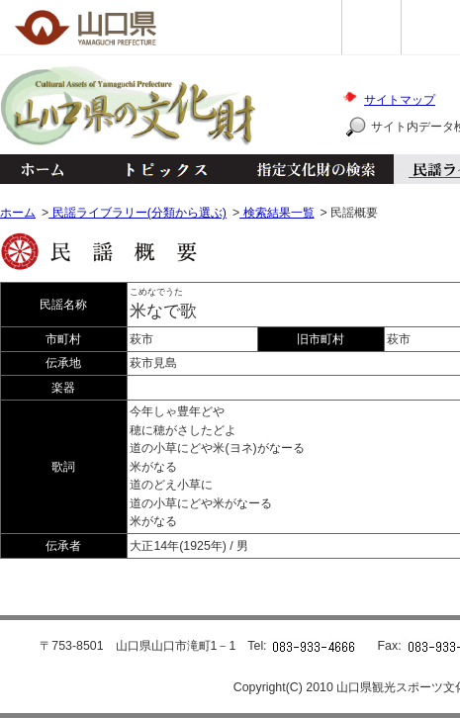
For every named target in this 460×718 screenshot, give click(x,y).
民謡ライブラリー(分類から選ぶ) (137, 213)
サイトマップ (399, 100)
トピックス (160, 169)
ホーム (41, 169)
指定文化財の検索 (316, 169)
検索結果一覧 (276, 213)
